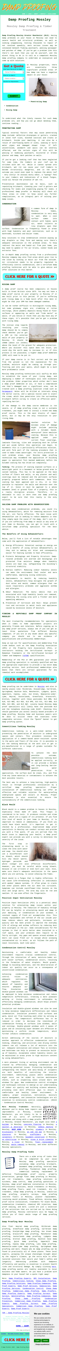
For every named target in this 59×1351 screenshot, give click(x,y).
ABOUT (36, 14)
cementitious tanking (41, 758)
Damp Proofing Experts (20, 1278)
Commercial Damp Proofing (26, 1291)
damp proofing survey (25, 255)
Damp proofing (8, 686)
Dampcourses (45, 1286)
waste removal (17, 1145)
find (10, 1226)
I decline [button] (45, 1340)
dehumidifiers (45, 548)
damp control (19, 1182)
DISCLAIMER (52, 14)
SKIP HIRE (16, 1129)
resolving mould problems (14, 1199)
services (18, 719)
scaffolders (35, 1134)
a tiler (16, 1142)
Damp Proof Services (27, 1286)
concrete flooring (32, 1124)
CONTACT (43, 14)
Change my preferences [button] (42, 1344)
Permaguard (7, 391)
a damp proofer (34, 1119)
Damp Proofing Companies (39, 1283)
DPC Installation (42, 1278)
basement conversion (35, 1137)
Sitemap (3, 1333)
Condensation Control (33, 1288)
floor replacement (44, 1142)
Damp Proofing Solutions (13, 1283)
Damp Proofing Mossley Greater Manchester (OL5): (26, 35)
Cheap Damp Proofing (46, 1281)
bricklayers (7, 1132)
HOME (23, 14)
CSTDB (25, 656)
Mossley (41, 686)
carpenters (7, 1137)
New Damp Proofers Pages (15, 1333)
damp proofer (22, 192)
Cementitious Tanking (23, 1281)
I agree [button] (37, 1340)
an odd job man (34, 1132)
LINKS (30, 14)
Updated (27, 1333)
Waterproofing (17, 1296)
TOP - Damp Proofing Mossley (15, 1313)
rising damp (13, 299)
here (54, 1267)
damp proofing (9, 58)
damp (33, 72)
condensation (37, 214)
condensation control (45, 1040)
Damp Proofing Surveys (38, 1293)
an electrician (9, 1139)
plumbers (40, 1129)
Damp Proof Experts (20, 1309)
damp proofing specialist (30, 787)
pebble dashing (45, 1127)
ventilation (21, 1048)
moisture (40, 608)
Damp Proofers (49, 1291)
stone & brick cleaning (42, 1139)
